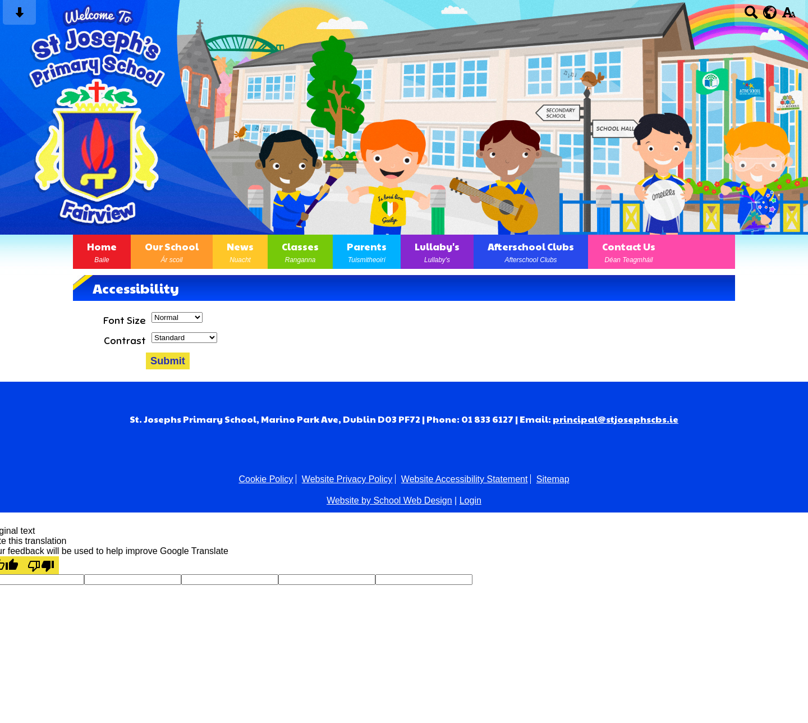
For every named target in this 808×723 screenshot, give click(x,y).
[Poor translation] (41, 565)
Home (102, 252)
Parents (367, 252)
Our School (172, 252)
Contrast (125, 341)
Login (470, 500)
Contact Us (628, 252)
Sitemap (553, 479)
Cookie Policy (265, 479)
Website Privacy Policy (347, 479)
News (240, 252)
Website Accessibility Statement (464, 479)
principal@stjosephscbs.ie (615, 419)
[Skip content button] (19, 16)
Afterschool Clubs (531, 252)
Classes (300, 252)
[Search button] (751, 16)
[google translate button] (770, 12)
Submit (167, 361)
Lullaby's (437, 252)
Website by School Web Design (389, 500)
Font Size (124, 320)
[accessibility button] (789, 16)
